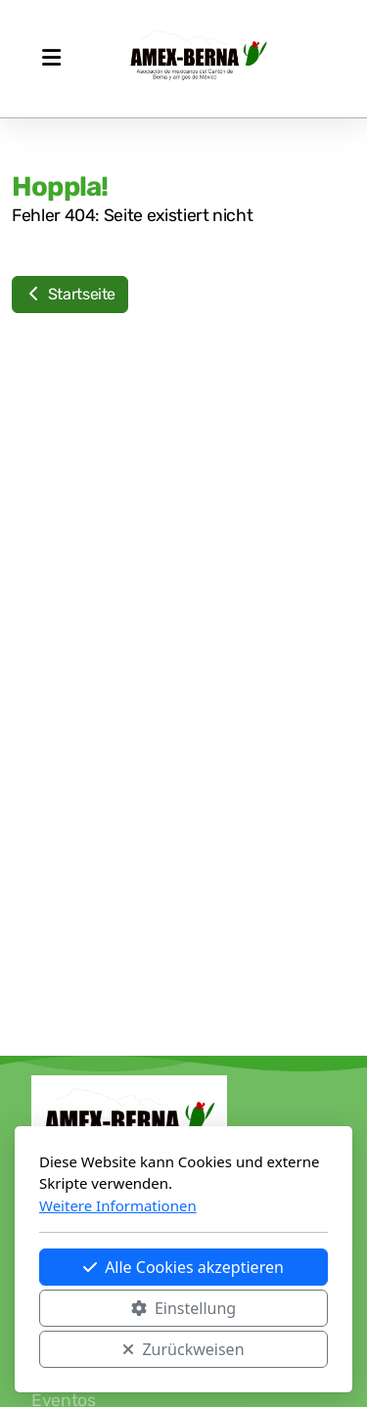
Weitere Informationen (118, 1205)
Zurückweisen (183, 1349)
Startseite (69, 294)
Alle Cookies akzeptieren (183, 1267)
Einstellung (183, 1308)
